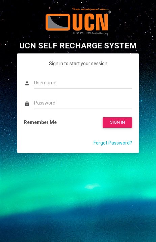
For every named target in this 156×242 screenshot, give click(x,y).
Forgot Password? (113, 143)
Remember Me (40, 122)
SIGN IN (117, 122)
